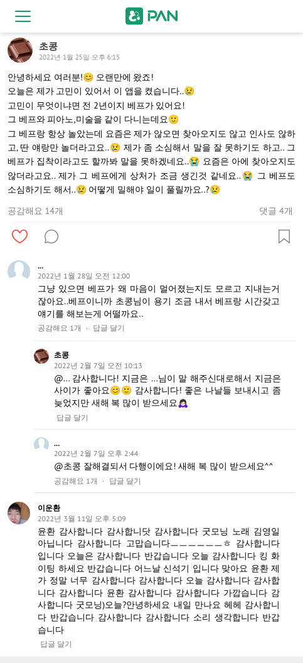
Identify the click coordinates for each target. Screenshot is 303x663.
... (40, 265)
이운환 (49, 507)
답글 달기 (109, 328)
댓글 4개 (275, 210)
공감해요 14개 (35, 210)
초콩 (61, 354)
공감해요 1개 (60, 328)
